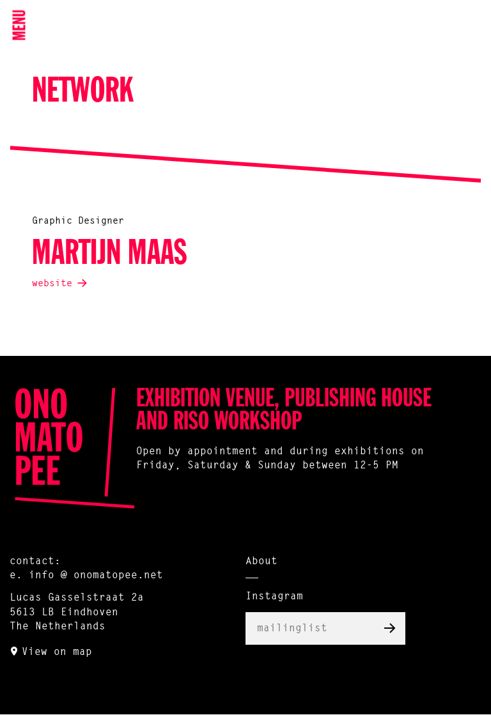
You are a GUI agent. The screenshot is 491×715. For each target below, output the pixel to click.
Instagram (274, 597)
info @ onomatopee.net (96, 576)
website (52, 284)
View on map (57, 652)
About (261, 562)
